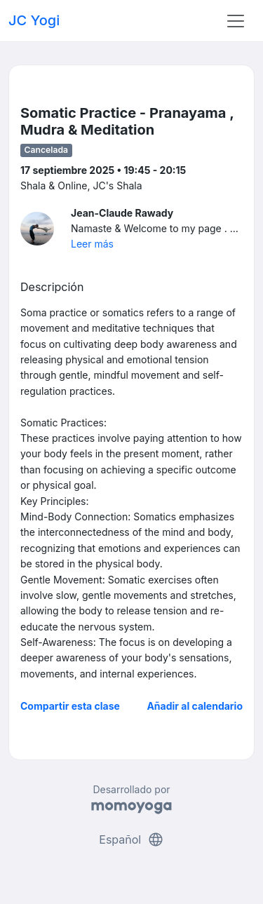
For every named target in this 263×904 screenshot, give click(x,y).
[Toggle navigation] (236, 21)
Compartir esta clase (70, 706)
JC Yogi (34, 20)
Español (131, 839)
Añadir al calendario (195, 706)
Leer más (92, 244)
